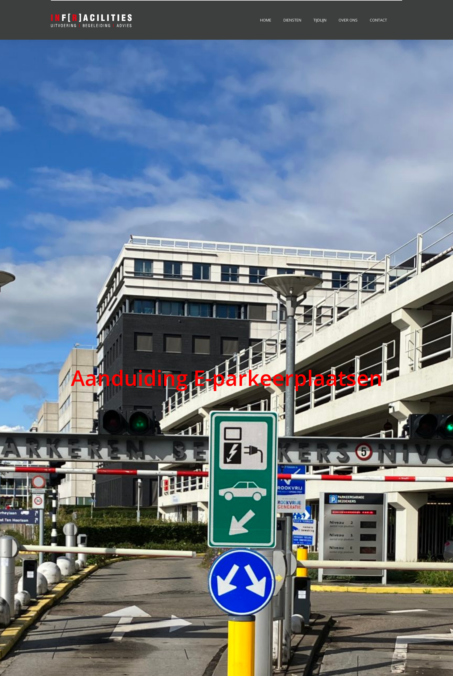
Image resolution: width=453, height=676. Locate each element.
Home (265, 20)
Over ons (348, 20)
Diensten (292, 20)
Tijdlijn (319, 20)
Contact (378, 20)
